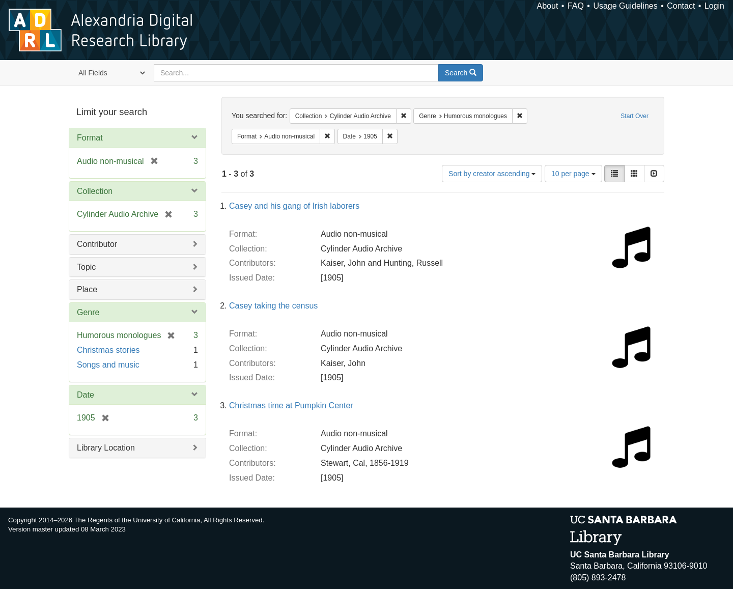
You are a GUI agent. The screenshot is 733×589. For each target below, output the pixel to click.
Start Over (635, 116)
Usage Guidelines (625, 6)
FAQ (576, 6)
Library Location (106, 447)
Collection (94, 191)
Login (714, 6)
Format (90, 137)
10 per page (573, 174)
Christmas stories (108, 350)
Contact (681, 6)
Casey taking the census (273, 305)
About (547, 6)
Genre (88, 312)
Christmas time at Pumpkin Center (291, 405)
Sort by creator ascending (491, 174)
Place (87, 289)
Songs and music (108, 364)
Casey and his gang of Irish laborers (294, 206)
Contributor (97, 244)
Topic (86, 267)
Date (85, 394)
